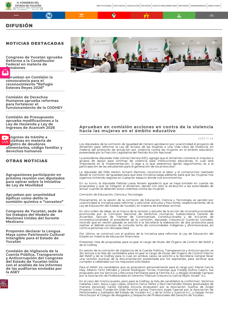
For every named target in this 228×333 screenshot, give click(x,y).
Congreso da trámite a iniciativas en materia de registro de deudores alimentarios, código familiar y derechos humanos (34, 144)
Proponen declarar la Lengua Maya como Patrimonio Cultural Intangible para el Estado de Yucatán (35, 236)
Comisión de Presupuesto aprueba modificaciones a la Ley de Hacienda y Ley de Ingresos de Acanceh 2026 (32, 122)
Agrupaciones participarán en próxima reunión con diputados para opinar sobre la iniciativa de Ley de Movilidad (35, 180)
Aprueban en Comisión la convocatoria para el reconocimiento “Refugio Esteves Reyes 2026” (29, 82)
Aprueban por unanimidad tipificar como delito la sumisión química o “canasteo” (34, 198)
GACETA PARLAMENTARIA (164, 6)
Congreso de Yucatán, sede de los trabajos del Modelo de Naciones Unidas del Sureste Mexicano (34, 216)
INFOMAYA (184, 6)
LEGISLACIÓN (133, 6)
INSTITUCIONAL (104, 6)
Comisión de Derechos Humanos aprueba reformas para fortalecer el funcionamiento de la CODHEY (34, 102)
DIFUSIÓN (146, 6)
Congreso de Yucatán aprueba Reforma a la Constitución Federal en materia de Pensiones (34, 62)
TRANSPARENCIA (198, 6)
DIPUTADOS (119, 6)
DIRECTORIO (214, 6)
